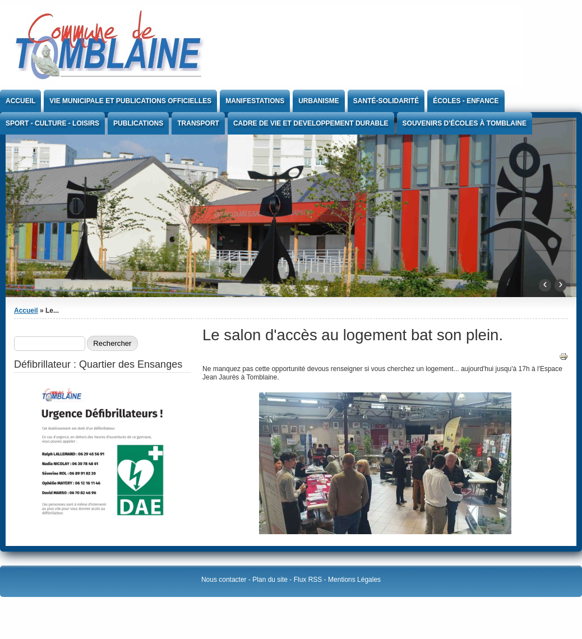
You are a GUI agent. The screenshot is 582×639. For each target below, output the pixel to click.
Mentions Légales (354, 580)
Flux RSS (308, 580)
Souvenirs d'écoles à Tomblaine (464, 123)
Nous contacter (224, 580)
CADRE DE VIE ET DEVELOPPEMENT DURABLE (311, 123)
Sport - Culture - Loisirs (52, 123)
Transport (198, 123)
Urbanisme (318, 101)
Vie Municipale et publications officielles (130, 101)
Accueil (20, 101)
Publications (138, 123)
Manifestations (254, 101)
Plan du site (270, 580)
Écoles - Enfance (465, 101)
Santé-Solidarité (386, 101)
